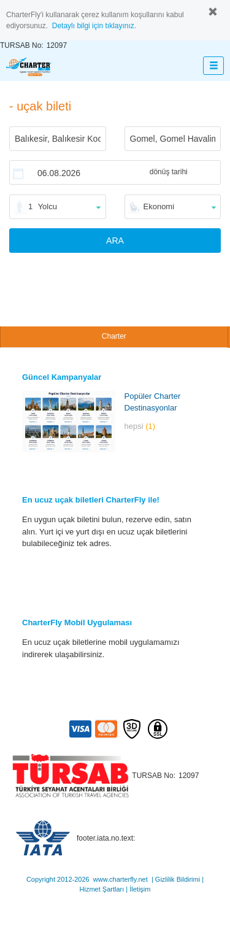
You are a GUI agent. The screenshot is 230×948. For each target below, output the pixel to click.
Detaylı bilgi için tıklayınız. (94, 25)
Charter (114, 336)
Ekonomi (159, 206)
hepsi (140, 426)
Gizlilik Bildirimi (177, 879)
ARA (115, 240)
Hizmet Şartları (102, 889)
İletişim (139, 889)
